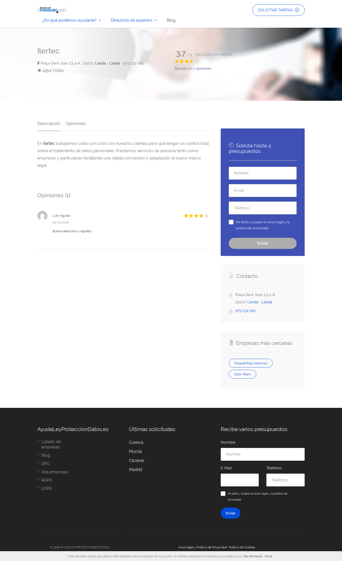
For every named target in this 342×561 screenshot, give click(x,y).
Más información (253, 556)
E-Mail (226, 468)
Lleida (100, 63)
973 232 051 (245, 310)
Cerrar (268, 556)
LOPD (46, 488)
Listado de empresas (51, 444)
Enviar (262, 243)
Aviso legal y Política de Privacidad (202, 547)
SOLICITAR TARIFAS (278, 10)
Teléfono (274, 468)
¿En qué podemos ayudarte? (69, 20)
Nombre (228, 442)
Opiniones (75, 123)
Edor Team (242, 374)
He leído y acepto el (263, 225)
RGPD (46, 480)
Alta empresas (54, 472)
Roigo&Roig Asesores (250, 363)
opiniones (202, 69)
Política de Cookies (242, 547)
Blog (171, 20)
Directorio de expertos (131, 20)
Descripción (49, 123)
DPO (45, 463)
